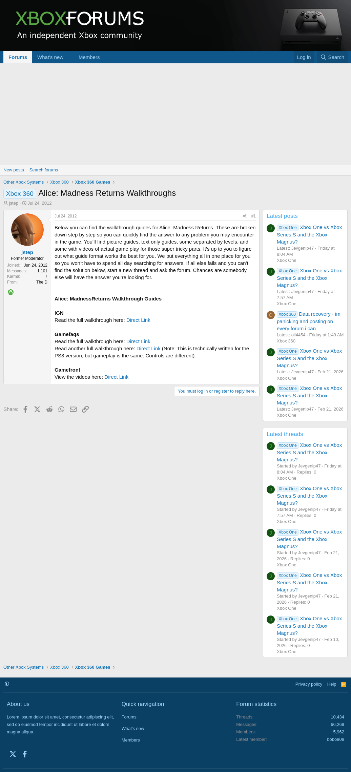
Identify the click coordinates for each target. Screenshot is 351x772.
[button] (69, 57)
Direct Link (138, 320)
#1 (253, 216)
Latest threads (285, 434)
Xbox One (286, 260)
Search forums (43, 169)
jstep (13, 203)
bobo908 (335, 739)
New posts (13, 169)
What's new (50, 57)
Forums (17, 57)
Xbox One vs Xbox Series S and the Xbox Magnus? (309, 234)
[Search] (332, 57)
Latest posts (282, 216)
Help (331, 684)
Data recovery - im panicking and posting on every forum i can (308, 321)
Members (89, 57)
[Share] (244, 216)
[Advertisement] (175, 114)
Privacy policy (308, 684)
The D (41, 282)
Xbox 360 (286, 340)
